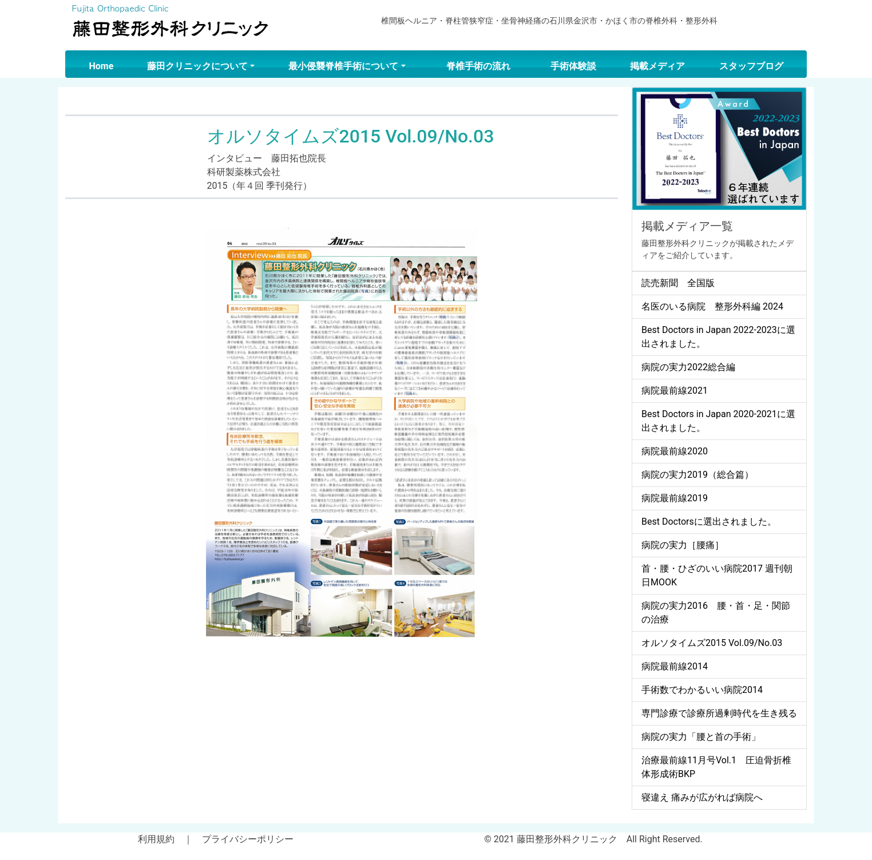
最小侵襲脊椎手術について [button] (343, 66)
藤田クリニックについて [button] (197, 66)
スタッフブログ (751, 66)
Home (101, 66)
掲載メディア (657, 66)
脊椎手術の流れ (478, 66)
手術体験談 (573, 66)
